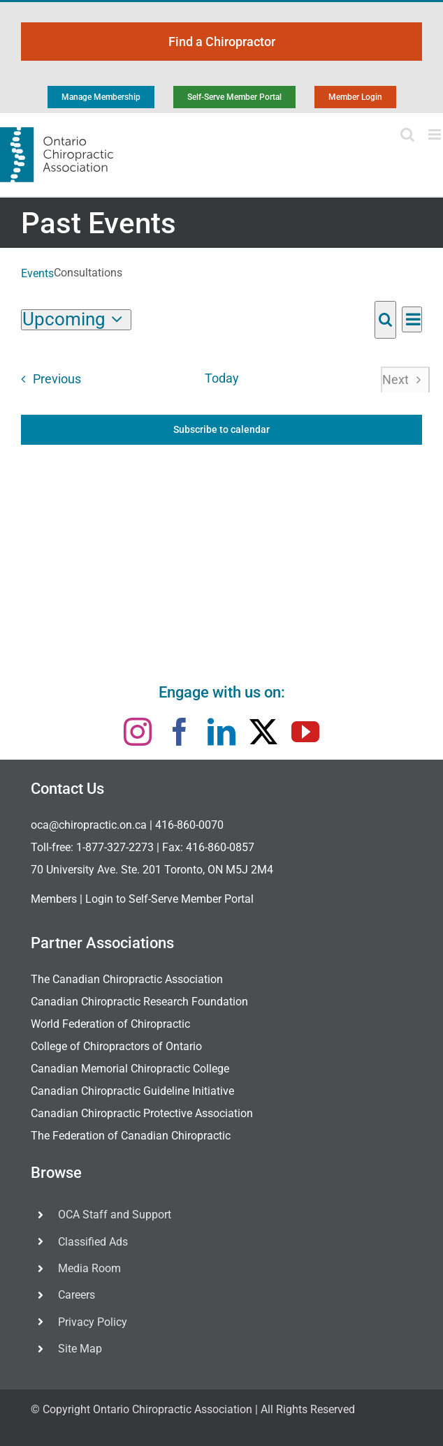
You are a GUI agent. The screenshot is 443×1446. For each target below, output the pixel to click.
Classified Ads (93, 1241)
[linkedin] (221, 732)
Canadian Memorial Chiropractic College (130, 1068)
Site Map (80, 1348)
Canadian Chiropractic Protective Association (142, 1113)
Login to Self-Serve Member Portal (169, 899)
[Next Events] (405, 379)
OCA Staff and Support (114, 1214)
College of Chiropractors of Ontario (116, 1046)
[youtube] (305, 732)
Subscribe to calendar (221, 429)
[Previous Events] (46, 379)
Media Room (89, 1268)
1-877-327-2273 (115, 847)
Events (37, 273)
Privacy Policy (92, 1322)
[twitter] (263, 732)
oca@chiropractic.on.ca (89, 825)
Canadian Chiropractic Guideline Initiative (132, 1091)
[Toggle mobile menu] (435, 134)
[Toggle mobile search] (407, 134)
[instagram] (138, 732)
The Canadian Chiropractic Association (127, 979)
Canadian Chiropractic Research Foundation (139, 1001)
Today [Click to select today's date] (222, 378)
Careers (76, 1294)
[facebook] (180, 732)
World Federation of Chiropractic (110, 1024)
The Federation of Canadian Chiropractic (131, 1135)
